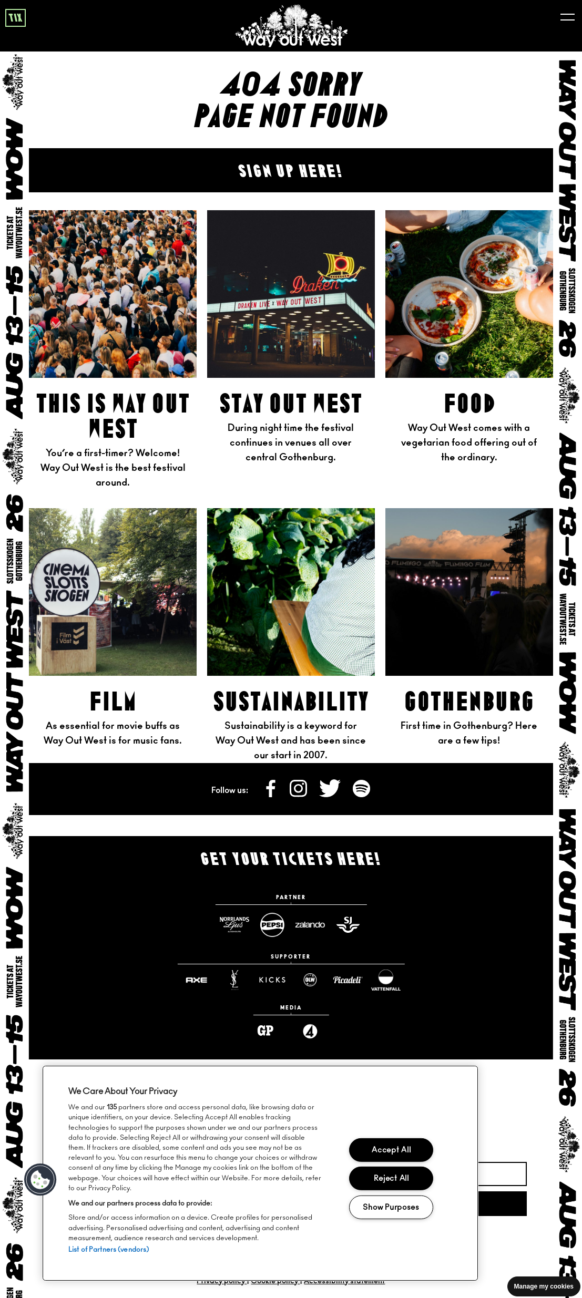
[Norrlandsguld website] (234, 924)
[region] (260, 1173)
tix (15, 18)
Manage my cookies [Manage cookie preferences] (544, 1286)
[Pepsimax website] (272, 925)
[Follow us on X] (330, 794)
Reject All (391, 1178)
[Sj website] (347, 924)
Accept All (391, 1150)
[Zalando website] (309, 925)
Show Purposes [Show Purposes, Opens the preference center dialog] (391, 1207)
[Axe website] (196, 980)
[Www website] (272, 980)
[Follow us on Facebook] (271, 794)
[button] (40, 1180)
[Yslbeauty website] (234, 980)
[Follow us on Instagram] (299, 794)
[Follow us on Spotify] (361, 794)
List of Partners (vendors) (108, 1250)
